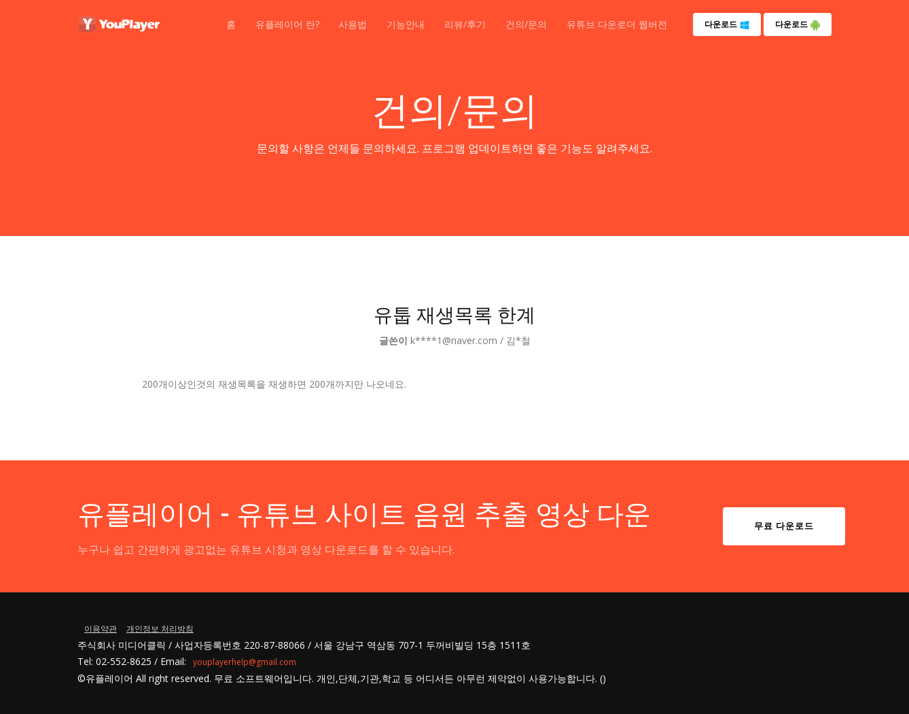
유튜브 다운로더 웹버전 (617, 24)
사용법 (352, 24)
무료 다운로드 (784, 526)
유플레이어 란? (287, 24)
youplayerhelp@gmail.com (244, 662)
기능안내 (406, 24)
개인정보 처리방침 (160, 628)
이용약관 (100, 628)
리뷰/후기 (465, 24)
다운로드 (727, 24)
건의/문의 (526, 24)
